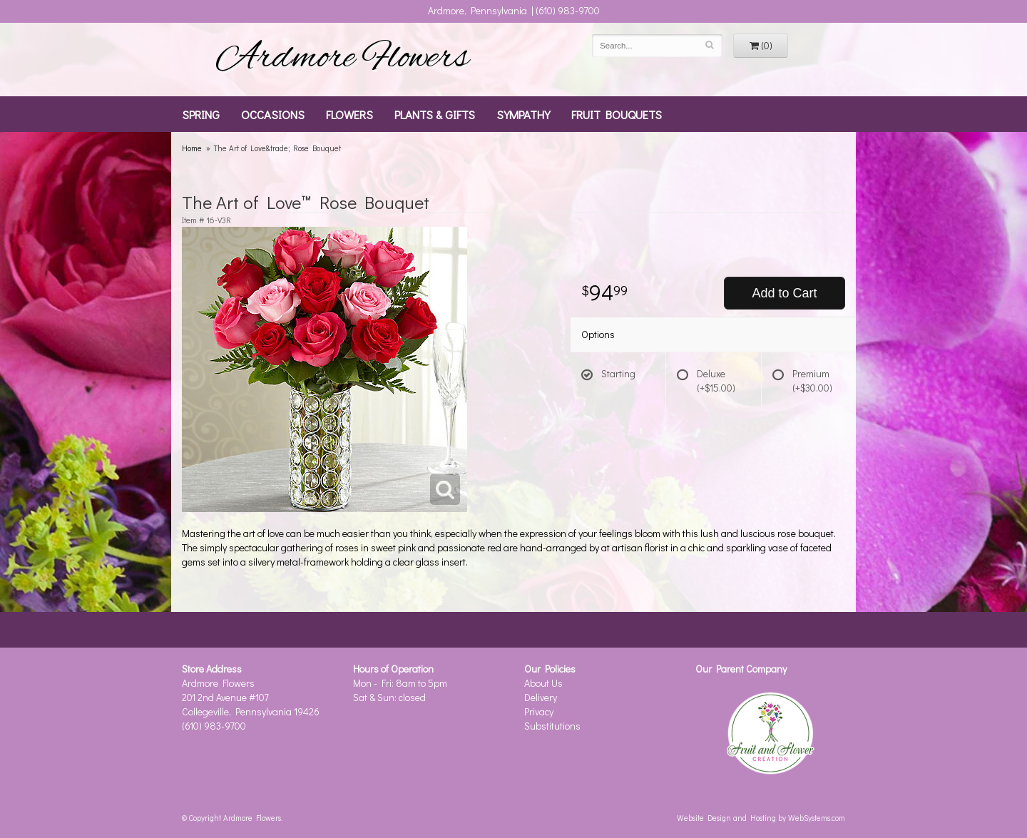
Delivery (540, 697)
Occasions (273, 114)
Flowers (349, 114)
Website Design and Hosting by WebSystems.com (761, 817)
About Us (543, 683)
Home (192, 148)
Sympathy (523, 114)
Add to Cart (784, 293)
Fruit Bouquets (616, 114)
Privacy (538, 711)
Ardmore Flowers (342, 59)
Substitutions (552, 725)
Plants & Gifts (434, 114)
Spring (201, 114)
